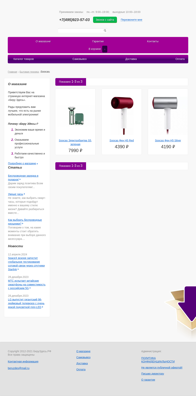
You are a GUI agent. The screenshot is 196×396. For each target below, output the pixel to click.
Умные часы (15, 194)
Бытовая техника (29, 72)
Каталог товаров (24, 59)
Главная (12, 72)
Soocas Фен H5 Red (122, 140)
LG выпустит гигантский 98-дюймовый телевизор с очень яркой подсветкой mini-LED (26, 303)
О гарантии (148, 379)
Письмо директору (152, 373)
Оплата (179, 59)
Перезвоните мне (132, 19)
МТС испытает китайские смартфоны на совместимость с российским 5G (26, 284)
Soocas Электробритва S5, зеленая (75, 142)
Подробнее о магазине (22, 163)
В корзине (98, 49)
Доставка (131, 59)
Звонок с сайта (105, 19)
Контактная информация (23, 361)
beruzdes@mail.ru (18, 368)
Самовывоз (80, 59)
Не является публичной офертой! (161, 367)
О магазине (43, 41)
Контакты (152, 41)
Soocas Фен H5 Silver (168, 140)
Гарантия (98, 41)
